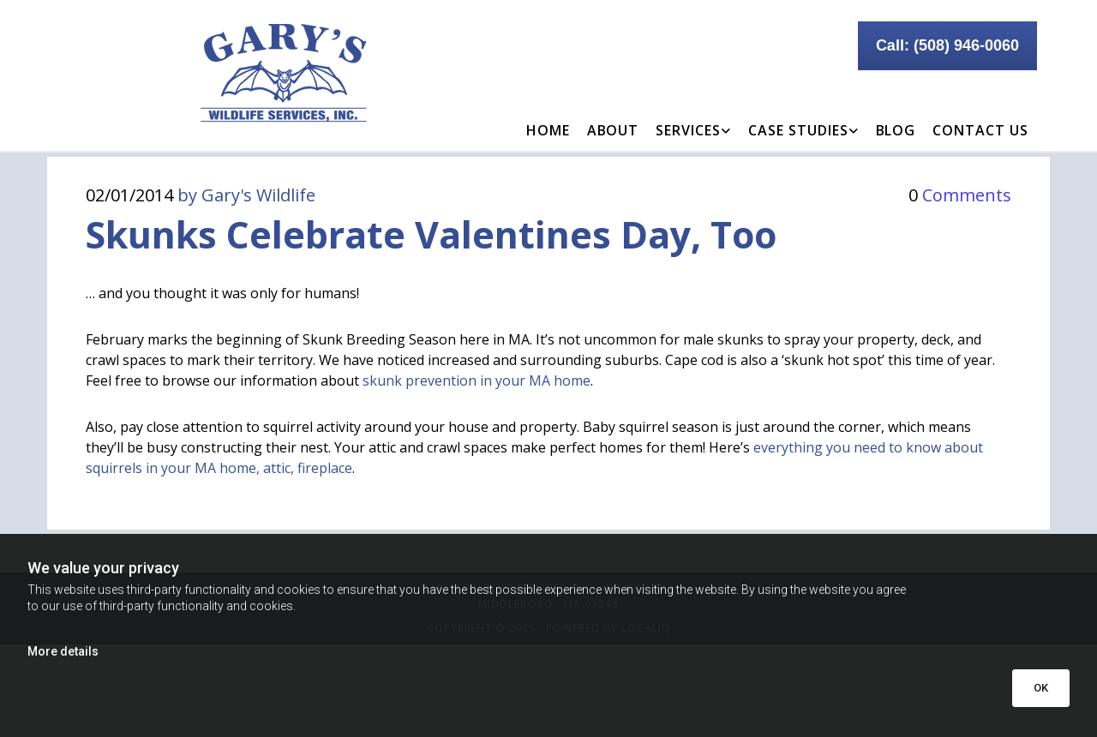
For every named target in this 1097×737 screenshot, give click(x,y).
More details (63, 651)
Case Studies (798, 130)
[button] (947, 45)
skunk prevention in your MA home (476, 380)
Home (548, 130)
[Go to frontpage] (214, 73)
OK (1041, 687)
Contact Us (980, 130)
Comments (959, 195)
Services (688, 130)
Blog (896, 130)
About (613, 130)
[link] (693, 117)
